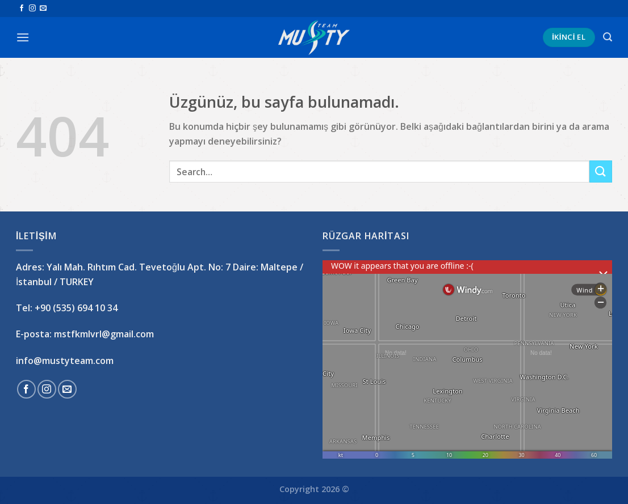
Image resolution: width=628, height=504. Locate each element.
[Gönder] (600, 171)
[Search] (607, 37)
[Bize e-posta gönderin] (43, 8)
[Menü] (23, 37)
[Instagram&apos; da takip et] (32, 8)
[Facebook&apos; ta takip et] (21, 8)
